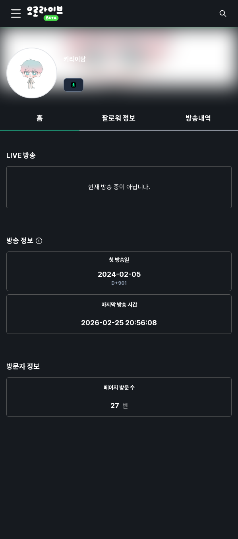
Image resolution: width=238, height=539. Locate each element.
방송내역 (198, 118)
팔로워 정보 (118, 118)
